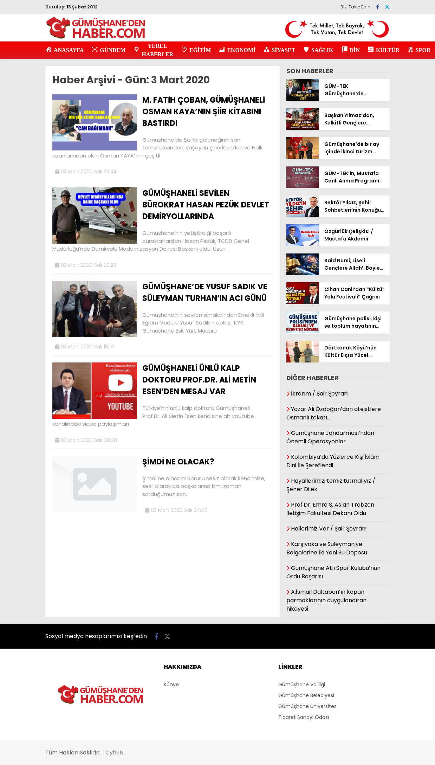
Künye (171, 684)
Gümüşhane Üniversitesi (308, 706)
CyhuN (114, 752)
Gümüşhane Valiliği (301, 684)
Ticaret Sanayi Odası (303, 717)
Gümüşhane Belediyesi (306, 695)
